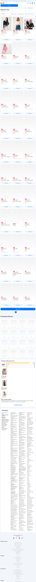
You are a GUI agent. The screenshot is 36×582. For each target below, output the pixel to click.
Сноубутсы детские (22, 521)
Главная (2, 7)
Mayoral (28, 462)
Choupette (28, 459)
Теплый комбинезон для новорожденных (14, 480)
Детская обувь (21, 520)
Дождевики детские (22, 504)
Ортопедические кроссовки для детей (30, 428)
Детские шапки (29, 512)
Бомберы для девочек (22, 450)
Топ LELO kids (4, 388)
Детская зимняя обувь (30, 440)
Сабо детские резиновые (29, 444)
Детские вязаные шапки (30, 523)
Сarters (28, 474)
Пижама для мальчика (14, 512)
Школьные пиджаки (13, 458)
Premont (28, 482)
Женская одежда (24, 7)
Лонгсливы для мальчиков (13, 519)
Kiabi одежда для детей (30, 491)
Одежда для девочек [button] (5, 419)
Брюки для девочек (22, 447)
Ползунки (20, 484)
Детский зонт (29, 530)
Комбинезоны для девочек (21, 433)
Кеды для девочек (21, 472)
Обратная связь (18, 552)
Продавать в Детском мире (18, 543)
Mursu (28, 447)
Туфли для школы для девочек (14, 438)
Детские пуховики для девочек (22, 431)
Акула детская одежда (30, 452)
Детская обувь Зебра (30, 423)
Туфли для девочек (21, 466)
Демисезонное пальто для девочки (22, 419)
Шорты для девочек (22, 439)
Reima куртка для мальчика (13, 522)
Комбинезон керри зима (22, 505)
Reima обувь (29, 430)
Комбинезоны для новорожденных (13, 469)
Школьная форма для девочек (14, 414)
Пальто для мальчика (14, 511)
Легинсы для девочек (22, 423)
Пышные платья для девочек (22, 421)
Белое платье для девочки (21, 445)
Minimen (28, 480)
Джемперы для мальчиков (13, 516)
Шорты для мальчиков (14, 514)
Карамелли (28, 483)
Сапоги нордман (21, 524)
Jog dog (28, 416)
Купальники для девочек (30, 497)
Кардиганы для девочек (22, 416)
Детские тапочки (29, 412)
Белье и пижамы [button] (4, 428)
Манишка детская (29, 526)
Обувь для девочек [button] (5, 421)
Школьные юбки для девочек (14, 424)
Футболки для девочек (22, 417)
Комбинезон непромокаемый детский (21, 488)
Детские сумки (29, 519)
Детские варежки (29, 510)
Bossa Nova (28, 475)
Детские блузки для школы (13, 421)
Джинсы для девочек (22, 444)
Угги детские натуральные (29, 419)
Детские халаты (29, 503)
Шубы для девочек (21, 424)
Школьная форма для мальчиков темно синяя (14, 450)
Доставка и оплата (18, 542)
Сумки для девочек (30, 529)
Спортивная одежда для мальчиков (14, 497)
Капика (28, 461)
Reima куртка (21, 498)
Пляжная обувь (29, 448)
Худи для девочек (21, 452)
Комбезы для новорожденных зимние (14, 473)
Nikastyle (28, 468)
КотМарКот (28, 496)
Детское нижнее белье (30, 505)
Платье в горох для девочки (21, 460)
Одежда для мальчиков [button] (4, 417)
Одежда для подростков (22, 491)
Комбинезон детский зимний (22, 480)
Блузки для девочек (22, 453)
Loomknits (28, 467)
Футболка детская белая (22, 511)
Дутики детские (29, 439)
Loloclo (28, 473)
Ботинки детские (29, 442)
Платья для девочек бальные (21, 415)
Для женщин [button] (4, 423)
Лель (28, 476)
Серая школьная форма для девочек (14, 432)
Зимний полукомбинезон (21, 514)
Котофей (28, 451)
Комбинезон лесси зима (22, 497)
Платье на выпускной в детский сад (14, 463)
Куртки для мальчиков (14, 495)
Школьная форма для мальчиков (14, 417)
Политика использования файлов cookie (18, 550)
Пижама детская (29, 502)
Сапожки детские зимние (29, 425)
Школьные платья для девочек (14, 428)
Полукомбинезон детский (21, 494)
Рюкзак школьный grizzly (14, 415)
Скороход (28, 436)
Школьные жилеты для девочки (14, 454)
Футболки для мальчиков (13, 501)
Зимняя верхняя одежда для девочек (22, 438)
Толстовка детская (21, 500)
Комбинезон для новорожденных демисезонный (13, 493)
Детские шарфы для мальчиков (30, 522)
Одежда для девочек (22, 422)
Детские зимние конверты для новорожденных (13, 478)
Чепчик (28, 509)
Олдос (28, 455)
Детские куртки (21, 483)
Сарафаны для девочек (14, 433)
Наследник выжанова (30, 460)
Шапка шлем (29, 515)
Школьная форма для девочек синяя (14, 426)
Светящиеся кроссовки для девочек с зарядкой (22, 469)
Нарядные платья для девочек (14, 524)
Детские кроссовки (22, 530)
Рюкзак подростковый (30, 511)
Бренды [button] (3, 427)
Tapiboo (28, 415)
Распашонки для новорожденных (13, 467)
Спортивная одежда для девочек (22, 435)
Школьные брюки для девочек (14, 436)
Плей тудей (29, 454)
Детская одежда (13, 459)
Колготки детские (29, 498)
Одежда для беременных (22, 474)
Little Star (28, 487)
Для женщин (17, 7)
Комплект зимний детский (21, 507)
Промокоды (18, 547)
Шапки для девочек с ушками (30, 528)
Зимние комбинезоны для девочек (22, 413)
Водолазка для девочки (22, 463)
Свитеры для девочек (22, 427)
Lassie (28, 458)
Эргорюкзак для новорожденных (13, 471)
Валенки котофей (29, 431)
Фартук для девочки (13, 434)
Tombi (28, 435)
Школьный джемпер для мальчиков (14, 456)
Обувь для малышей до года (14, 482)
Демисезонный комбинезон (21, 478)
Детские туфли (21, 473)
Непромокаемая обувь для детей (30, 446)
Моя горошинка (13, 490)
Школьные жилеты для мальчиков (14, 441)
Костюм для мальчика (14, 504)
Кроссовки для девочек (22, 467)
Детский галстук (29, 520)
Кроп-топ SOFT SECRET (6, 399)
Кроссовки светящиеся (22, 525)
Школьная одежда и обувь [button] (5, 413)
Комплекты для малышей (14, 494)
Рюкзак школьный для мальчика (14, 422)
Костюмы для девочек (22, 451)
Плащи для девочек (21, 499)
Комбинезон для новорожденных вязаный (13, 489)
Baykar (28, 488)
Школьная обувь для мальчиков (13, 440)
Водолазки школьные (14, 457)
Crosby (28, 481)
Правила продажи (18, 546)
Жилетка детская (21, 501)
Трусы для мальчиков (30, 504)
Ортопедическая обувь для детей (22, 523)
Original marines (29, 466)
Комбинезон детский (22, 477)
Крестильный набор (13, 476)
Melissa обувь (29, 441)
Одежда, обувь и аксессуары (8, 7)
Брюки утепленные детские (22, 518)
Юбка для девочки (13, 528)
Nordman (20, 526)
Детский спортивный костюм (22, 486)
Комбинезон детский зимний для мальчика (14, 510)
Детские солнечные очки (30, 525)
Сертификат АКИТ (18, 551)
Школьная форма (13, 412)
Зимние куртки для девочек (21, 441)
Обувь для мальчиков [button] (5, 420)
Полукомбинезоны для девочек (22, 456)
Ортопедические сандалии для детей (30, 438)
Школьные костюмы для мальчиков (14, 443)
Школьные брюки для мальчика (14, 419)
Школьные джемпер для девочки (14, 448)
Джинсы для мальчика (14, 520)
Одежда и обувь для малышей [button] (5, 415)
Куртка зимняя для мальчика (13, 503)
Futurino (28, 469)
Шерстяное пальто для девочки (22, 458)
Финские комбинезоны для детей (22, 495)
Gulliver (28, 453)
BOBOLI (28, 495)
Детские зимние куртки (22, 509)
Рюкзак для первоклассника (29, 514)
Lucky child (29, 489)
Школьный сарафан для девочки (14, 452)
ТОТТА (28, 494)
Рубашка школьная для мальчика (14, 430)
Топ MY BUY (3, 376)
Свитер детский (21, 517)
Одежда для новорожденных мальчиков (13, 484)
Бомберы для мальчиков (14, 513)
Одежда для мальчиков (14, 517)
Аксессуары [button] (4, 429)
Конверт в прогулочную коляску (14, 474)
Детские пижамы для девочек (22, 426)
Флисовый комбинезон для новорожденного (14, 486)
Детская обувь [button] (4, 425)
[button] (9, 5)
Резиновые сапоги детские (29, 414)
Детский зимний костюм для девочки (22, 442)
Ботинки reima (29, 432)
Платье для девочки (13, 525)
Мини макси (29, 484)
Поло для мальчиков (14, 508)
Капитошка (28, 490)
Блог (18, 577)
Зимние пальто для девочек (13, 527)
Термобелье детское (22, 508)
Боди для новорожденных (13, 465)
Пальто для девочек (22, 436)
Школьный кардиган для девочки (14, 445)
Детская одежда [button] (4, 424)
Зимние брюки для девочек (21, 462)
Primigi (28, 426)
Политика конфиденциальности (18, 548)
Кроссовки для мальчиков (21, 465)
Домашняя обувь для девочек (22, 471)
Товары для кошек (18, 581)
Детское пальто (21, 510)
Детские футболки (21, 492)
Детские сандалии (29, 429)
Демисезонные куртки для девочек (22, 429)
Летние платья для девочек (21, 448)
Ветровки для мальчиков (14, 498)
